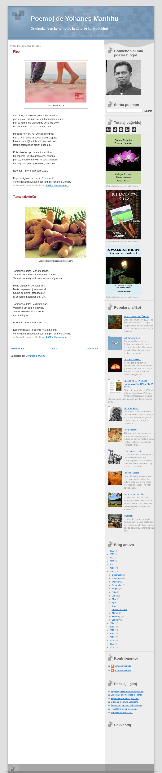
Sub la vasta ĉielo (132, 338)
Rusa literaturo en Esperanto (124, 709)
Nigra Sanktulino (131, 408)
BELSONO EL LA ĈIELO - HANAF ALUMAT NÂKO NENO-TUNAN (138, 384)
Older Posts (92, 348)
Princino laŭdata (131, 473)
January (116, 620)
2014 (112, 623)
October (116, 582)
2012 (112, 630)
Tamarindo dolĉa (24, 197)
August (115, 588)
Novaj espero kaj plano (134, 494)
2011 (112, 633)
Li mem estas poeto (133, 451)
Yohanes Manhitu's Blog (122, 712)
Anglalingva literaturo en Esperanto (127, 691)
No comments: (61, 185)
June (114, 596)
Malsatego (128, 516)
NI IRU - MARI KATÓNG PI (136, 316)
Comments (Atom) (36, 355)
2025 (112, 551)
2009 (112, 640)
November (117, 578)
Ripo (16, 51)
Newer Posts (17, 348)
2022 (112, 558)
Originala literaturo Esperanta (124, 702)
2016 (112, 568)
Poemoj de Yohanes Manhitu (74, 18)
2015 (112, 571)
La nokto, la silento (132, 359)
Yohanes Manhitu (123, 666)
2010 (112, 637)
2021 (112, 561)
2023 (112, 554)
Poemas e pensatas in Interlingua (126, 705)
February (116, 616)
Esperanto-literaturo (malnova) (125, 698)
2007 (112, 647)
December (117, 575)
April (114, 602)
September (117, 585)
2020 (112, 564)
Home (55, 348)
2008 (112, 644)
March (115, 613)
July (114, 592)
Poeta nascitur (130, 430)
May (114, 599)
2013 (112, 627)
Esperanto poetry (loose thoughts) (126, 695)
